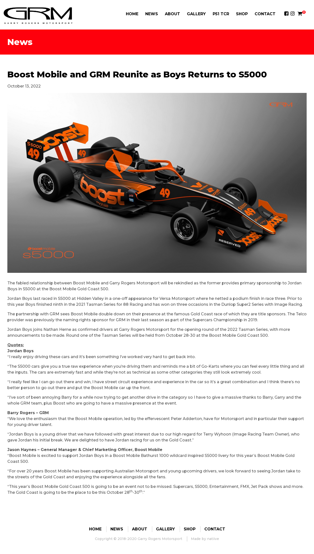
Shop (242, 14)
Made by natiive (205, 539)
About (172, 14)
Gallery (196, 14)
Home (132, 14)
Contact (265, 14)
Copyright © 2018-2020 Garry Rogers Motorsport (138, 539)
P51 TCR (221, 14)
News (151, 14)
